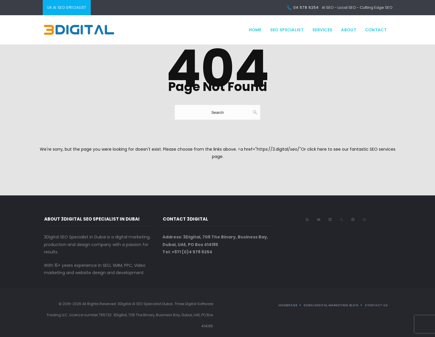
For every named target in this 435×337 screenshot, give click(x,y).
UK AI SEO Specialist (66, 7)
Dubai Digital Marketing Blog (331, 305)
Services (322, 30)
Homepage (287, 305)
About (348, 30)
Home (255, 30)
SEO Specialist (287, 30)
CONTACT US (376, 305)
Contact (376, 30)
